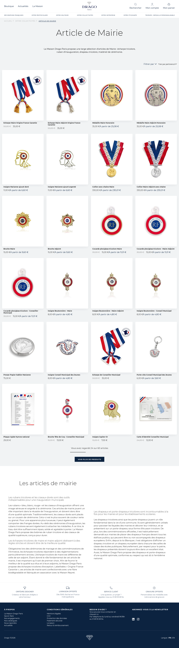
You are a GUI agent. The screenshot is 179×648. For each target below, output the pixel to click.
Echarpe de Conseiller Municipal (106, 375)
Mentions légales (54, 614)
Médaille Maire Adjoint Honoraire (151, 123)
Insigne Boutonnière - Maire (60, 311)
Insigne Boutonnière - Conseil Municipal (154, 311)
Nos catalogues (10, 621)
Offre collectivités (25, 21)
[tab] (25, 609)
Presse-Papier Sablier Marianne (17, 375)
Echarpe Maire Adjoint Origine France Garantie (64, 124)
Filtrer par (149, 64)
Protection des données (57, 618)
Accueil (8, 21)
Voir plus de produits (89, 459)
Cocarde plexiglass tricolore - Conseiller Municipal (20, 312)
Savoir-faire (9, 616)
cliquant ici (94, 614)
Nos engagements (12, 618)
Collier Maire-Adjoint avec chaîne (151, 187)
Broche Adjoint (54, 249)
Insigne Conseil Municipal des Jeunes (64, 375)
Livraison (50, 623)
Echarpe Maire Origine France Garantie (20, 123)
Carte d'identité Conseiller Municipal (153, 437)
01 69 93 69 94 (118, 597)
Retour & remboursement (58, 625)
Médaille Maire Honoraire (103, 123)
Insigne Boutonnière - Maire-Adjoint (108, 311)
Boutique (9, 6)
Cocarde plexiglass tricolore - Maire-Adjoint (155, 249)
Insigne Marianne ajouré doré (16, 187)
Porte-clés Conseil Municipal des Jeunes (154, 375)
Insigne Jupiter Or (100, 437)
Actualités (23, 6)
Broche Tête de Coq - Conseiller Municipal (66, 437)
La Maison (37, 6)
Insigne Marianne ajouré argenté (62, 187)
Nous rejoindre (10, 623)
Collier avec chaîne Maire (103, 187)
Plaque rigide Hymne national (16, 437)
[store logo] (89, 6)
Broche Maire (9, 249)
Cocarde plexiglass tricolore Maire (107, 249)
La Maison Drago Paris (13, 614)
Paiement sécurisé (54, 621)
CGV (48, 616)
